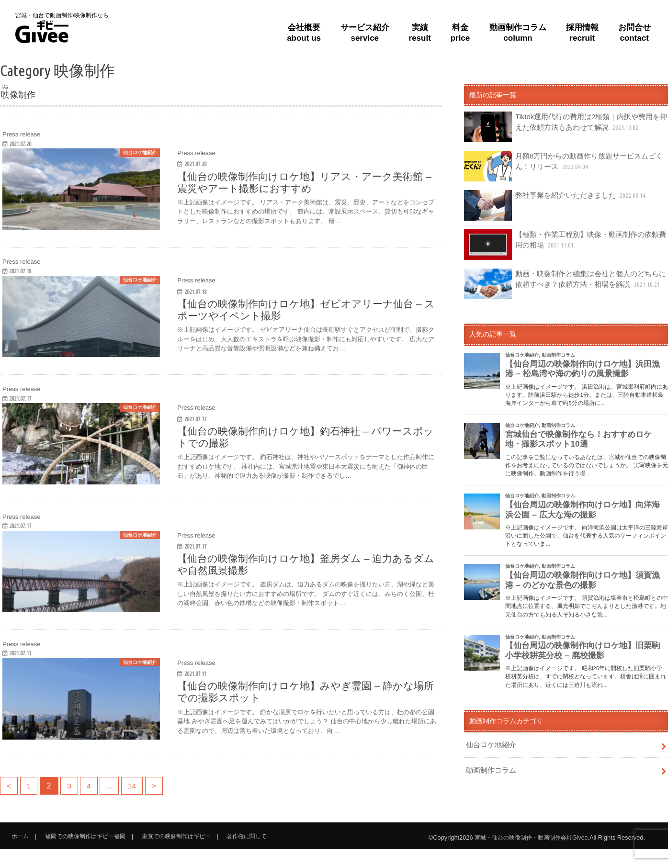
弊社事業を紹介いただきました (552, 205)
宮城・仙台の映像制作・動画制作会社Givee (527, 853)
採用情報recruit (582, 32)
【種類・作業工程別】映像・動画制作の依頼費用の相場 (563, 244)
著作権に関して (262, 851)
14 (137, 802)
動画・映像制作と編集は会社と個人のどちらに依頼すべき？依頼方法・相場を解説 (563, 284)
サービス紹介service (364, 32)
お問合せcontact (634, 32)
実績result (420, 32)
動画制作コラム (489, 768)
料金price (460, 32)
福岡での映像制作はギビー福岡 (90, 851)
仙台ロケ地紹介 (489, 744)
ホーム (20, 851)
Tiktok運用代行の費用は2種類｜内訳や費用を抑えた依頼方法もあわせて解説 (564, 127)
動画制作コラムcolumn (517, 32)
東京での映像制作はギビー (187, 851)
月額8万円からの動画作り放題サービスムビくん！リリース (565, 166)
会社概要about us (304, 32)
